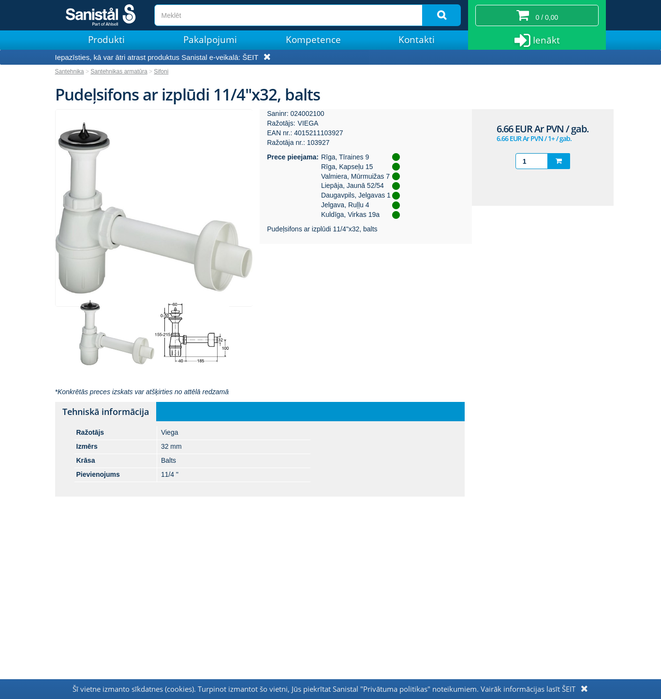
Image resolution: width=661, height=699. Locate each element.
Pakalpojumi (210, 39)
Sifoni (161, 71)
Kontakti (416, 39)
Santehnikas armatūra (118, 71)
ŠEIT (250, 57)
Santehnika (69, 71)
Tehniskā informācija (105, 411)
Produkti (106, 39)
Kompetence (313, 39)
